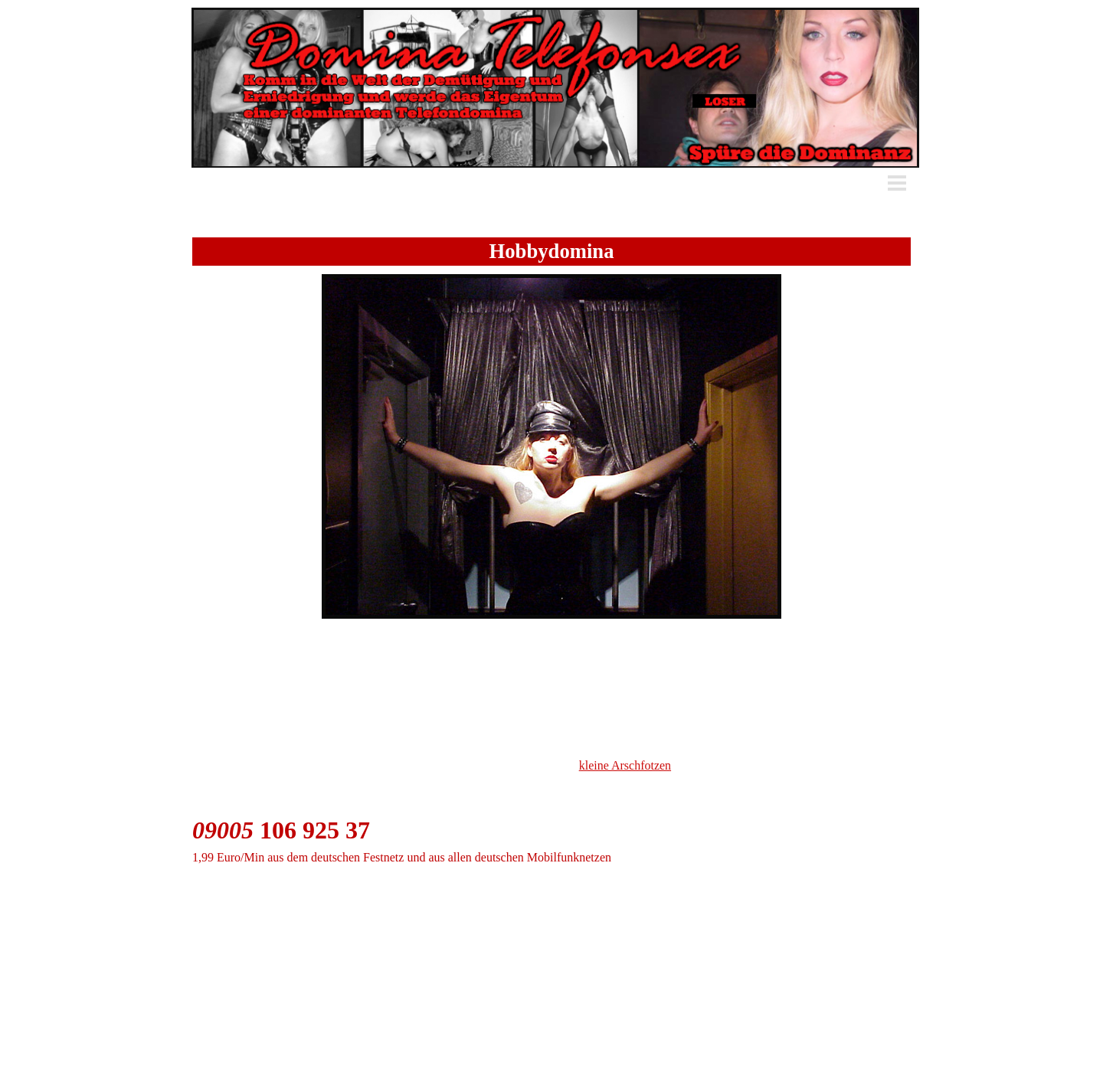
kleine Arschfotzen (625, 765)
